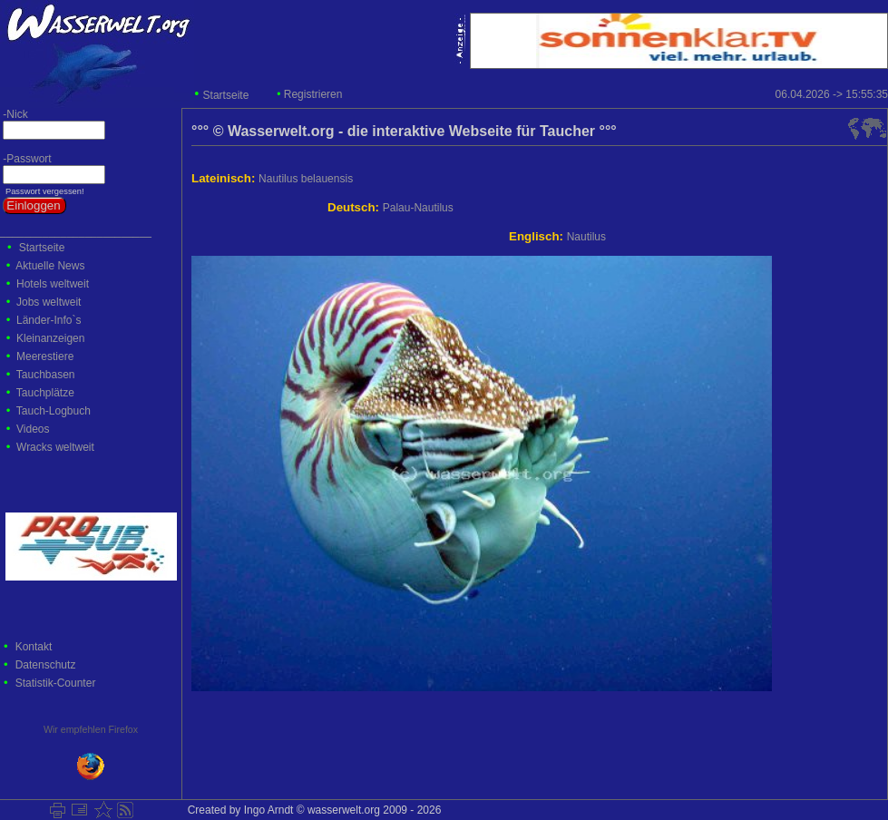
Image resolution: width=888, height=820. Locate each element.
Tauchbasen (45, 374)
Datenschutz (45, 665)
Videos (32, 429)
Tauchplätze (45, 392)
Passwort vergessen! (43, 191)
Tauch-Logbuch (53, 411)
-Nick (14, 114)
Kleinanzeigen (50, 338)
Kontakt (34, 646)
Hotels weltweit (52, 284)
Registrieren (313, 94)
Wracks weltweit (55, 447)
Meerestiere (44, 356)
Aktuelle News (49, 265)
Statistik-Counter (55, 683)
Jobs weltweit (48, 302)
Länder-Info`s (48, 320)
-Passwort (26, 158)
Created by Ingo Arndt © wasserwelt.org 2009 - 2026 (311, 810)
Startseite (226, 95)
